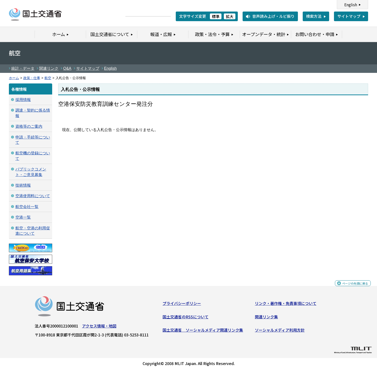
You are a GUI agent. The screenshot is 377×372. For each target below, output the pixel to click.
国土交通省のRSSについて (185, 319)
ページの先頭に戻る (351, 287)
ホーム (14, 78)
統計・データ (22, 68)
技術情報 (23, 185)
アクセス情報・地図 (99, 328)
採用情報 (23, 100)
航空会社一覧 (26, 207)
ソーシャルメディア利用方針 (280, 332)
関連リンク (48, 68)
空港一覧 (23, 217)
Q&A (67, 68)
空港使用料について (32, 196)
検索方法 (313, 16)
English (350, 4)
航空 (47, 78)
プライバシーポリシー (182, 305)
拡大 (229, 16)
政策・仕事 (31, 78)
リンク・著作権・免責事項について (285, 305)
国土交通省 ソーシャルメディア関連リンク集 (203, 332)
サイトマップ (348, 16)
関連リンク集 (266, 319)
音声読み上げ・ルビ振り (273, 16)
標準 (216, 16)
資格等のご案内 (28, 126)
